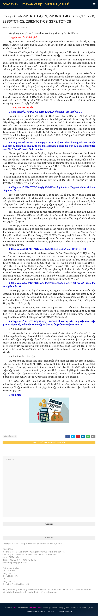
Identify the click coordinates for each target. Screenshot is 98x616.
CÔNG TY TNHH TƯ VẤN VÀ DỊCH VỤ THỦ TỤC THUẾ (36, 4)
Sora (14, 608)
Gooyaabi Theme (35, 608)
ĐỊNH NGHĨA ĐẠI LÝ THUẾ (36, 611)
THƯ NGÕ (51, 611)
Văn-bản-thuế (10, 436)
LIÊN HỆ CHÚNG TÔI (65, 611)
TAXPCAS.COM (10, 27)
